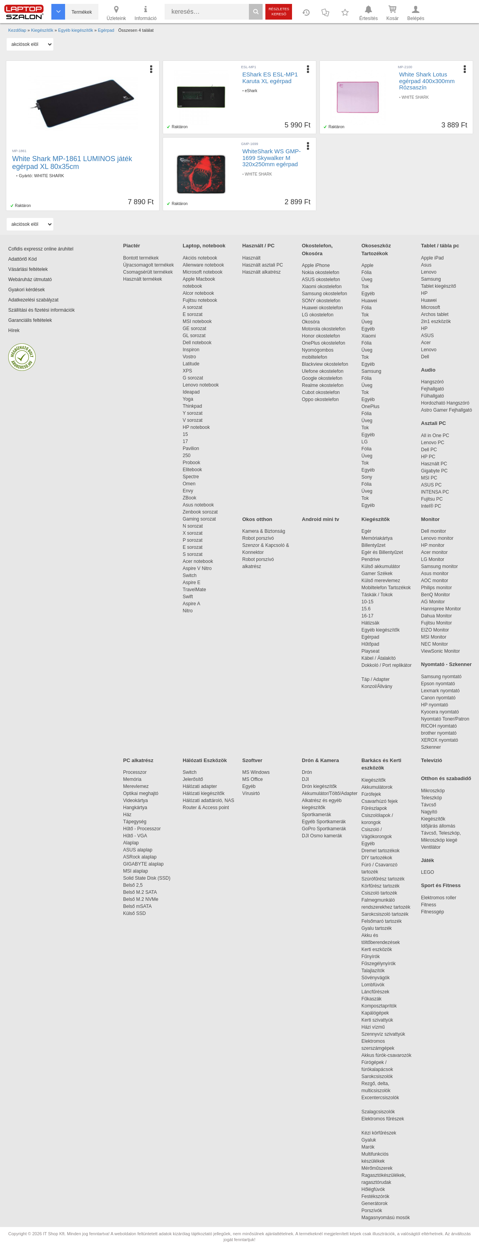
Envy (188, 491)
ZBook (189, 498)
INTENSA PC (435, 492)
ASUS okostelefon (321, 279)
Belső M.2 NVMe (142, 899)
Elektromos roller (438, 897)
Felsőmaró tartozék (381, 921)
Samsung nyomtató (441, 676)
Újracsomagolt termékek (148, 265)
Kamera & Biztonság (263, 531)
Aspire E (191, 582)
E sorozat (193, 314)
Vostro (189, 356)
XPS (187, 371)
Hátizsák (370, 623)
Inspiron (191, 349)
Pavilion (191, 448)
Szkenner (431, 747)
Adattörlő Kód (22, 259)
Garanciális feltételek (30, 320)
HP (424, 293)
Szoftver (252, 760)
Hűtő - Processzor (142, 828)
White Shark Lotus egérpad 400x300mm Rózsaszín (427, 81)
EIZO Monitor (435, 630)
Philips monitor (436, 587)
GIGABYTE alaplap (144, 864)
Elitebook (192, 469)
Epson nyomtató (438, 683)
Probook (191, 462)
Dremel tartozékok (384, 850)
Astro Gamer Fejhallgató (446, 410)
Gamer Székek (376, 573)
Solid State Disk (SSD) (147, 878)
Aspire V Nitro (198, 568)
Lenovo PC (432, 442)
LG (364, 442)
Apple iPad (432, 258)
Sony (366, 477)
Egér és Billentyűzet (382, 552)
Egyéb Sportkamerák (325, 821)
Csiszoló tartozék (379, 893)
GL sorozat (194, 335)
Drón (307, 772)
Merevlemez (136, 786)
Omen (189, 483)
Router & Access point (206, 807)
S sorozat (193, 554)
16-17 (367, 616)
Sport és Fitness (441, 885)
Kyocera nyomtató (440, 712)
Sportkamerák (316, 814)
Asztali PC (433, 423)
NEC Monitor (434, 644)
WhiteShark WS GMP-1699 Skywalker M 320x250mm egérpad (271, 157)
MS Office (252, 779)
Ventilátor (431, 847)
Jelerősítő (193, 779)
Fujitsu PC (432, 499)
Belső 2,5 (133, 885)
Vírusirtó (251, 793)
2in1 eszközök (436, 321)
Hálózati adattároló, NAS (208, 800)
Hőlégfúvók (373, 1189)
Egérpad (370, 637)
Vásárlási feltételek (28, 269)
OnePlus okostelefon (323, 343)
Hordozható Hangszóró (445, 403)
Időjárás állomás (438, 826)
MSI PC (429, 478)
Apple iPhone (316, 265)
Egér (366, 531)
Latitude (191, 364)
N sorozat (193, 526)
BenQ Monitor (435, 594)
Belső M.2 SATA (140, 892)
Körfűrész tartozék (380, 886)
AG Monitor (433, 601)
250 (187, 455)
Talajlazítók (373, 970)
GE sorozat (196, 328)
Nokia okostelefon (320, 272)
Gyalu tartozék (376, 928)
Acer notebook (198, 561)
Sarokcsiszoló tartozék (384, 914)
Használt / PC (258, 246)
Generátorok (374, 1203)
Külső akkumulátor (380, 566)
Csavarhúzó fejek (383, 801)
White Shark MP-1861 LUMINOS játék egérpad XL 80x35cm (72, 163)
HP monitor (433, 545)
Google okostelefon (322, 378)
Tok (365, 286)
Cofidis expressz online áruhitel (40, 249)
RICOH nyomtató (439, 726)
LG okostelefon (318, 315)
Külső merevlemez (380, 580)
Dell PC (429, 449)
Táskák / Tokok (377, 594)
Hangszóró (432, 382)
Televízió (431, 760)
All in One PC (435, 435)
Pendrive (370, 559)
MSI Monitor (433, 637)
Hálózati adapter (200, 786)
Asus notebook (198, 505)
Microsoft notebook (202, 272)
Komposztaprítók (379, 1006)
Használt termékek (142, 279)
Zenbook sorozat (200, 512)
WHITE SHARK (49, 175)
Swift (188, 596)
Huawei (369, 300)
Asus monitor (434, 573)
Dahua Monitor (436, 616)
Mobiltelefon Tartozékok (386, 587)
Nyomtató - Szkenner (446, 664)
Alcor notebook (198, 293)
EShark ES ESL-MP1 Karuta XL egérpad (270, 77)
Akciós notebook (200, 258)
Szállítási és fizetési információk (41, 310)
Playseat (370, 651)
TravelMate (196, 589)
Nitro (187, 611)
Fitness (428, 905)
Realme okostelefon (322, 385)
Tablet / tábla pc (440, 246)
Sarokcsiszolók (379, 1076)
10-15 (367, 601)
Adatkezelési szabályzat (33, 300)
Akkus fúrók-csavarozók (386, 1055)
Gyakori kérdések (26, 289)
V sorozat (193, 420)
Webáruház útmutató (30, 279)
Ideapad (191, 392)
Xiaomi (368, 336)
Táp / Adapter (375, 679)
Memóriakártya (376, 538)
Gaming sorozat (200, 519)
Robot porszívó (258, 538)
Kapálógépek (375, 1013)
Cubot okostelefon (321, 392)
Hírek (14, 330)
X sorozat (193, 533)
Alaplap (131, 843)
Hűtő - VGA (135, 836)
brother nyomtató (439, 733)
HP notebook (196, 427)
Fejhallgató (432, 389)
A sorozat (192, 307)
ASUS (427, 335)
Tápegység (134, 821)
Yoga (188, 399)
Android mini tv (320, 519)
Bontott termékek (141, 258)
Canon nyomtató (438, 698)
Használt (251, 258)
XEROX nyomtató (439, 740)
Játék (427, 860)
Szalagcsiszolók (378, 1111)
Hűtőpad (370, 644)
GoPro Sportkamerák (324, 828)
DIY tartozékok (376, 857)
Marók (373, 1147)
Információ (145, 12)
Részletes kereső (279, 11)
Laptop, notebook (204, 246)
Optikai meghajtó (140, 793)
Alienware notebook (203, 265)
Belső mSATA (138, 906)
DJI (305, 779)
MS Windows (256, 772)
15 (185, 434)
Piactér (131, 246)
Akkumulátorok (380, 787)
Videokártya (135, 800)
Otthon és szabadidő (446, 778)
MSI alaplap (135, 871)
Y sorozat (192, 413)
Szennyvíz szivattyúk (383, 1034)
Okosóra (310, 322)
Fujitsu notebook (200, 300)
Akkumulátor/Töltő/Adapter (329, 793)
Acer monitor (434, 552)
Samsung (371, 371)
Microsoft (430, 307)
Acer (426, 342)
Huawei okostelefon (322, 307)
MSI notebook (197, 321)
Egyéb (368, 293)
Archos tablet (434, 314)
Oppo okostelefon (320, 399)
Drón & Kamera (320, 760)
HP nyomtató (434, 705)
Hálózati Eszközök (205, 760)
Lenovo (428, 272)
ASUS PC (431, 485)
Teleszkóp (431, 797)
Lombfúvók (373, 984)
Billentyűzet (373, 545)
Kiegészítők (375, 519)
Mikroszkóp (433, 790)
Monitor (430, 519)
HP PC (428, 456)
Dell (425, 356)
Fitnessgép (432, 912)
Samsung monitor (439, 566)
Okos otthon (257, 519)
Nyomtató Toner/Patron (445, 719)
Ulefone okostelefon (322, 371)
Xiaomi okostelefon (321, 286)
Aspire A (191, 603)
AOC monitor (434, 580)
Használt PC (434, 463)
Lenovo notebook (201, 385)
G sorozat (193, 378)
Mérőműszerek (376, 1168)
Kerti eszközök (376, 949)
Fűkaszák (371, 999)
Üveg (366, 279)
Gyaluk (377, 1140)
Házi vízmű (373, 1027)
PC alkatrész (138, 760)
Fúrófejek (375, 794)
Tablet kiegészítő (438, 286)
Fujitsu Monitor (436, 623)
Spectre (191, 476)
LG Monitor (432, 559)
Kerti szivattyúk (377, 1020)
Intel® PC (431, 506)
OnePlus (370, 406)
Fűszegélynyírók (380, 963)
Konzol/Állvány (376, 686)
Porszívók (371, 1210)
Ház (127, 814)
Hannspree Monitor (441, 609)
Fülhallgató (432, 396)
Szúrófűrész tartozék (383, 879)
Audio (428, 370)
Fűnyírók (370, 956)
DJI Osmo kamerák (323, 836)
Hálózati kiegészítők (204, 793)
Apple (367, 265)
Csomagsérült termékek (148, 272)
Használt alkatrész (261, 272)
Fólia (366, 272)
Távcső (428, 805)
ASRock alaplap (141, 857)
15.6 (365, 609)
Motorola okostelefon (323, 329)
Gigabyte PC (434, 471)
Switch (189, 575)
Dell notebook (197, 342)
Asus (426, 265)
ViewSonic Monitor (440, 651)
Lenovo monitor (437, 538)
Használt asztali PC (262, 265)
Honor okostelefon (321, 336)
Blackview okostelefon (325, 364)
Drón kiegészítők (319, 786)
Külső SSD (134, 913)
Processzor (135, 772)
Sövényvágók (379, 977)
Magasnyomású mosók (385, 1217)
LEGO (427, 872)
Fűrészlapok (378, 808)
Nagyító (429, 812)
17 (185, 441)
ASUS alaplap (139, 850)
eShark (251, 91)
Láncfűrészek (379, 992)
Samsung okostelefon (324, 293)
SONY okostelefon (321, 300)
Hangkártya (135, 807)
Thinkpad (192, 406)
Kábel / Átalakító (379, 658)
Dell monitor (433, 531)
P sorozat (192, 540)
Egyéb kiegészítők (380, 630)
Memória (132, 779)
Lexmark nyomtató (440, 690)
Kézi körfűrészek (382, 1133)
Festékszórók (375, 1196)
